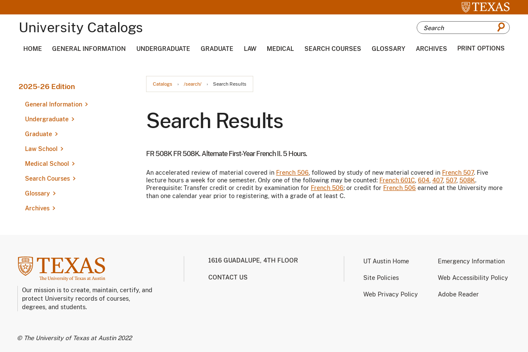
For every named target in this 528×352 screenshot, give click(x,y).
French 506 (292, 172)
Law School (41, 148)
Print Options (481, 48)
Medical (280, 48)
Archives (431, 48)
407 (437, 180)
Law (250, 48)
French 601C (397, 180)
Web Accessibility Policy (473, 277)
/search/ (193, 84)
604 (423, 180)
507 (451, 180)
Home (32, 48)
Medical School (47, 163)
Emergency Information (471, 261)
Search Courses (332, 48)
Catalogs (162, 84)
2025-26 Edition (47, 86)
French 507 (458, 172)
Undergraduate (163, 48)
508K (467, 180)
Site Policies (381, 277)
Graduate (217, 48)
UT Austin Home (386, 261)
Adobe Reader (458, 294)
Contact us (228, 277)
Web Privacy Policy (390, 294)
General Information (89, 48)
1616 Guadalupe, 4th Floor (253, 260)
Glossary (388, 48)
